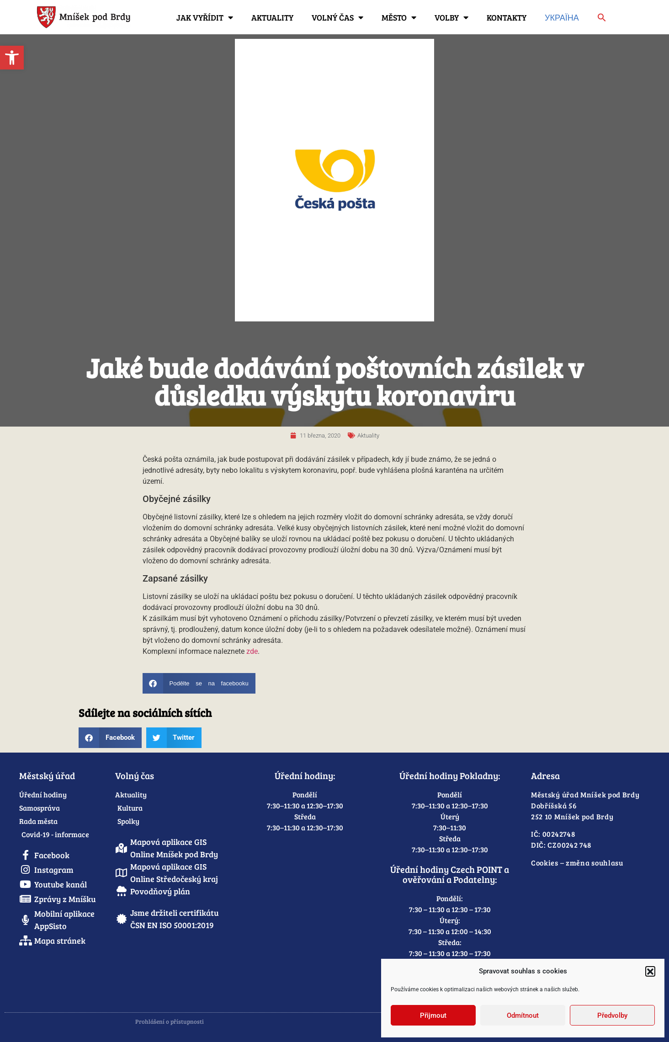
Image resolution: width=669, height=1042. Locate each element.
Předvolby (612, 1015)
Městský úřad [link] (47, 775)
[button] (650, 971)
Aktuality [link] (272, 17)
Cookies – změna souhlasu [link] (577, 862)
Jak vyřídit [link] (204, 17)
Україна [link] (562, 17)
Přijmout (433, 1015)
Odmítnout (523, 1015)
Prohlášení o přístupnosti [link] (169, 1021)
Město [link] (399, 17)
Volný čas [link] (337, 17)
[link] (12, 57)
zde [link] (252, 651)
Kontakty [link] (506, 17)
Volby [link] (451, 17)
